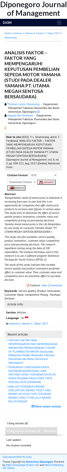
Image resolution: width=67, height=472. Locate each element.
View (44, 285)
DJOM (7, 22)
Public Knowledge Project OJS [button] (22, 465)
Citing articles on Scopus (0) (23, 431)
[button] (5, 128)
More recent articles (46, 406)
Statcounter (9, 457)
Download (55, 285)
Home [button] (7, 33)
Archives (18, 33)
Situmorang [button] (10, 37)
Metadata (50, 431)
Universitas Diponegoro (39, 461)
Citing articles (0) (17, 423)
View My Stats (24, 456)
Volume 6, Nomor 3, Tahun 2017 (42, 33)
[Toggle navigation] (59, 22)
